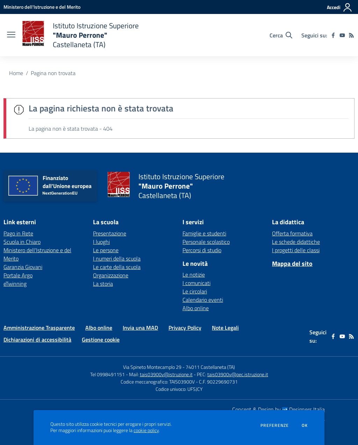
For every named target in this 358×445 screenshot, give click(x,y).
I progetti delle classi (296, 250)
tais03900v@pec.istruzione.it (237, 374)
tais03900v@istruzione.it (166, 374)
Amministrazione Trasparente (39, 327)
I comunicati (196, 283)
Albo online (195, 308)
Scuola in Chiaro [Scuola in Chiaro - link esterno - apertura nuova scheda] (22, 242)
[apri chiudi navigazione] (11, 35)
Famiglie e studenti (204, 233)
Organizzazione (110, 275)
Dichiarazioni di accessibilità (37, 339)
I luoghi (101, 242)
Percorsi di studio (201, 250)
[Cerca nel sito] (280, 35)
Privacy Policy (185, 327)
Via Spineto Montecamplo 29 (152, 367)
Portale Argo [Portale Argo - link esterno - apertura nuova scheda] (18, 275)
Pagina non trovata (53, 73)
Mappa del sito (292, 263)
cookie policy (146, 430)
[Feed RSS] (351, 35)
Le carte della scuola (117, 267)
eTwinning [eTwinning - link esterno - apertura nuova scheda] (15, 283)
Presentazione (109, 233)
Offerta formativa (292, 233)
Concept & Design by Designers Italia (278, 409)
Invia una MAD (140, 327)
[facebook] (333, 35)
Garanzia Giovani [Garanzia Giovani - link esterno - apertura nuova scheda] (22, 267)
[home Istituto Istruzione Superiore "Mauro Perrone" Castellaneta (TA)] (80, 35)
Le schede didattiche (296, 242)
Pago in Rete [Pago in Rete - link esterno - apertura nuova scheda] (18, 233)
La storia (103, 283)
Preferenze (274, 425)
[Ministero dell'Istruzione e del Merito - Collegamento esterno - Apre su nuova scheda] (41, 6)
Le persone (106, 250)
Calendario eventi (202, 300)
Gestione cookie (101, 339)
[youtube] (342, 35)
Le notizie (193, 274)
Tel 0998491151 (108, 374)
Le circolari (194, 291)
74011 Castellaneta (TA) (210, 367)
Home (16, 73)
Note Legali (225, 327)
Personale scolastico (206, 242)
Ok (305, 425)
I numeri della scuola (117, 258)
